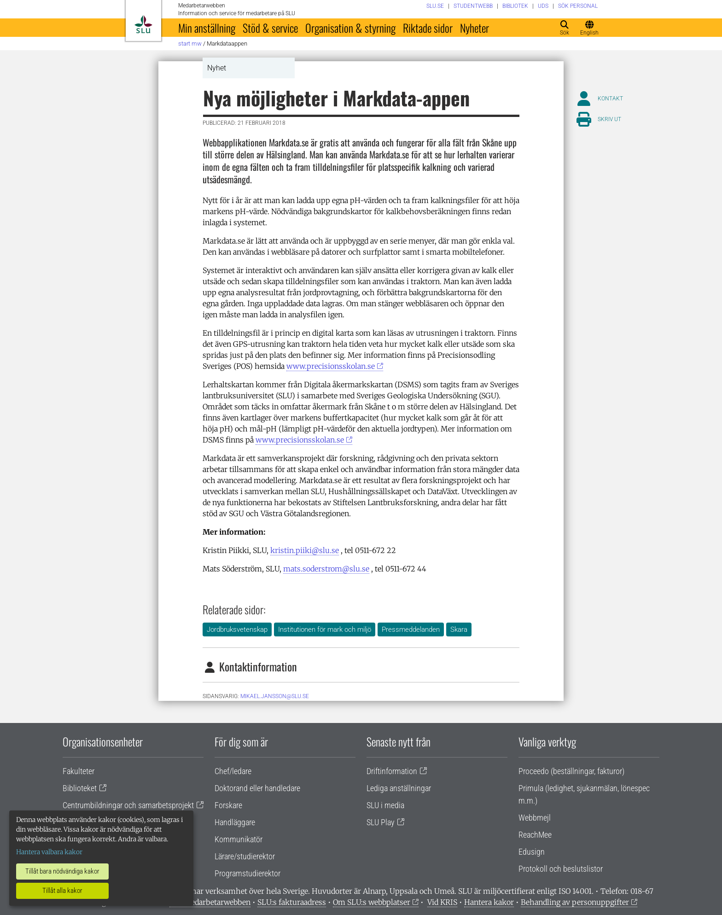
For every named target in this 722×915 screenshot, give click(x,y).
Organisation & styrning (350, 27)
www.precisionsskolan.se (330, 366)
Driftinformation (392, 771)
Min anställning (206, 27)
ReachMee (535, 834)
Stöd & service (270, 27)
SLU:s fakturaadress (291, 902)
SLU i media (385, 805)
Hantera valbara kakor (49, 852)
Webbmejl (534, 817)
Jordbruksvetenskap (237, 629)
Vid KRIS (442, 902)
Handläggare (235, 822)
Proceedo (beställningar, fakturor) (571, 771)
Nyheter (474, 27)
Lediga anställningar (399, 788)
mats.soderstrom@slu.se (326, 568)
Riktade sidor (428, 27)
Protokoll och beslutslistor (560, 869)
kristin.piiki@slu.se (304, 550)
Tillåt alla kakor (62, 890)
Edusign (531, 852)
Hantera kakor (489, 902)
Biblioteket (80, 788)
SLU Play (381, 822)
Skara (458, 629)
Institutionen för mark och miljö (324, 629)
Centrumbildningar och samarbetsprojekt (128, 805)
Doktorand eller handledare (257, 788)
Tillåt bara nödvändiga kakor (62, 871)
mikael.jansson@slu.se (274, 696)
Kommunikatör (238, 839)
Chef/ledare (233, 771)
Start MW (190, 43)
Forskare (228, 805)
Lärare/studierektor (245, 856)
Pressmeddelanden (411, 629)
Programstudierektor (247, 873)
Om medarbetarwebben (209, 902)
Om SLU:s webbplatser (371, 902)
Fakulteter (78, 771)
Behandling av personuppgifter (575, 902)
